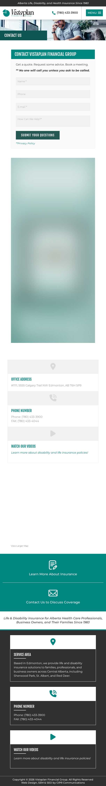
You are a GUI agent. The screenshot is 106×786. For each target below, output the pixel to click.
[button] (94, 12)
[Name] (53, 81)
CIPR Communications (70, 782)
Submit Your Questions (37, 135)
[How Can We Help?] (53, 121)
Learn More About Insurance (53, 568)
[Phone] (53, 94)
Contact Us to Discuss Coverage (53, 596)
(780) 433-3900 (67, 12)
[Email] (53, 107)
